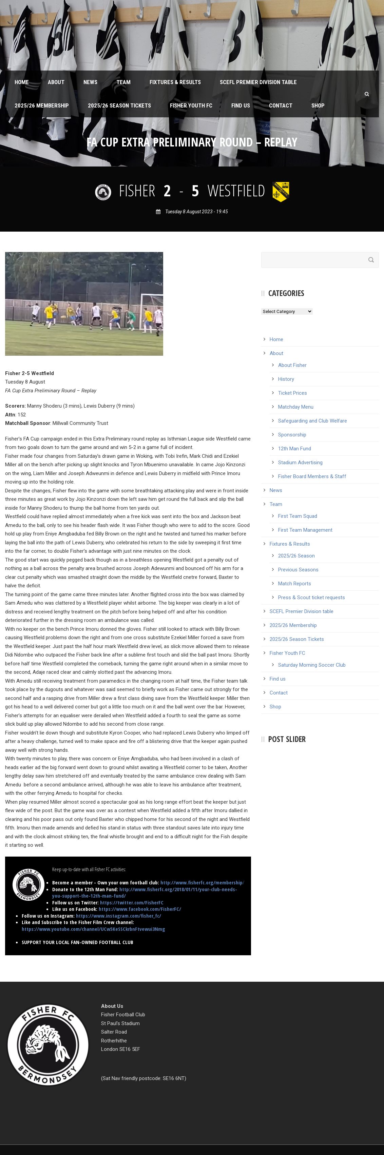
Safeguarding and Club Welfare (312, 421)
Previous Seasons (298, 570)
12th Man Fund (294, 449)
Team (123, 82)
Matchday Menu (295, 407)
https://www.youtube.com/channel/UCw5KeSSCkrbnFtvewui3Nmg (93, 928)
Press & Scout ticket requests (311, 597)
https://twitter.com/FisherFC (132, 902)
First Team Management (305, 530)
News (90, 82)
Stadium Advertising (300, 462)
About (56, 82)
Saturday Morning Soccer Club (312, 665)
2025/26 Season (296, 556)
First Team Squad (297, 516)
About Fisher (292, 365)
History (286, 379)
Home (22, 82)
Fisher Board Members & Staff (312, 476)
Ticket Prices (292, 393)
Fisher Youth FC (191, 105)
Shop (318, 105)
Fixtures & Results (175, 82)
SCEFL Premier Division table (258, 82)
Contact (280, 105)
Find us (240, 105)
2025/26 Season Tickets (119, 105)
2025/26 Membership (42, 105)
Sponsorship (292, 435)
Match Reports (294, 584)
